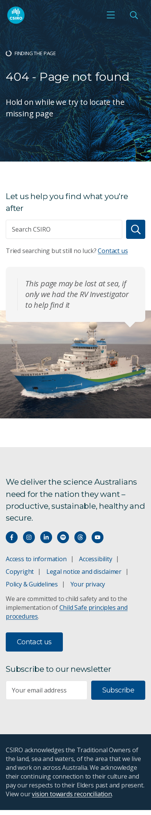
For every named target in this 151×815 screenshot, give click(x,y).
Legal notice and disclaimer (83, 571)
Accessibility (95, 559)
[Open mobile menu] (110, 14)
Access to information (36, 559)
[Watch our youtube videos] (97, 537)
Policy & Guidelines (32, 584)
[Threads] (80, 537)
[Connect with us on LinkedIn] (46, 537)
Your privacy (88, 584)
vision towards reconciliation (72, 794)
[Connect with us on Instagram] (29, 537)
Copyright (20, 571)
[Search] (135, 229)
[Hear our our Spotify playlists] (63, 537)
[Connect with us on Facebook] (12, 537)
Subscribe (118, 690)
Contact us (113, 251)
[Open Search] (133, 14)
